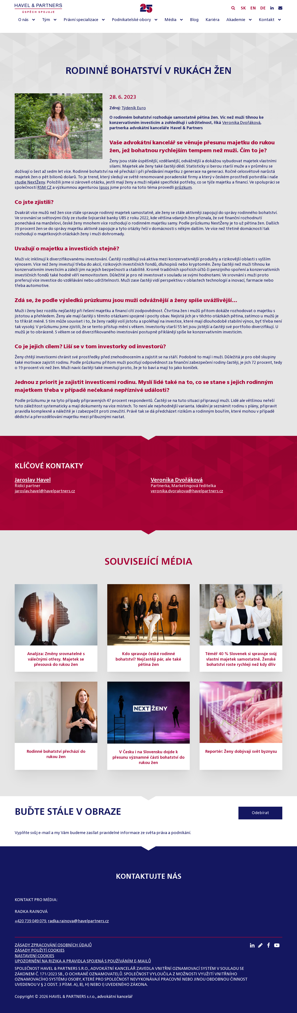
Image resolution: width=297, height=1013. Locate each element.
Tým (46, 20)
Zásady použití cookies (39, 951)
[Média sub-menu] (182, 20)
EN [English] (253, 8)
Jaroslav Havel (33, 480)
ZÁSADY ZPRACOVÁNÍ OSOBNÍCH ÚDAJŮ (53, 945)
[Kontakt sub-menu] (280, 20)
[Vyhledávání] (233, 8)
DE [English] (263, 8)
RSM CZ (44, 188)
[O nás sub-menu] (34, 20)
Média (170, 20)
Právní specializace (81, 20)
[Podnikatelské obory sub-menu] (156, 20)
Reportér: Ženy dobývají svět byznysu (241, 752)
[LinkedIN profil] (272, 8)
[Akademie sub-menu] (251, 20)
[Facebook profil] (270, 945)
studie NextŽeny (30, 182)
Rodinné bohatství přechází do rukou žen (56, 754)
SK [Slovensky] (243, 8)
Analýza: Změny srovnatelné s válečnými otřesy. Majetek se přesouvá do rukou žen (56, 659)
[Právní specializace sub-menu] (104, 20)
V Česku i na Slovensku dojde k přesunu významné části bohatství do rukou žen (148, 757)
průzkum (183, 188)
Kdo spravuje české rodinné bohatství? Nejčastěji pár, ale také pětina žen (148, 659)
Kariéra (212, 20)
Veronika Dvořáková (241, 123)
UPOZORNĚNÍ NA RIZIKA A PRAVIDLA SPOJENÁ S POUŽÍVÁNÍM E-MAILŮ (83, 961)
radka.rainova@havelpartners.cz (78, 921)
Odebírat (260, 813)
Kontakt (266, 20)
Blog (194, 20)
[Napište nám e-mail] (280, 8)
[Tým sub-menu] (56, 20)
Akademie (235, 20)
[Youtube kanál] (278, 945)
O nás (23, 20)
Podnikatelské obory (131, 20)
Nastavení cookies (34, 956)
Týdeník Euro (134, 108)
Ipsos (104, 188)
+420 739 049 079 (30, 921)
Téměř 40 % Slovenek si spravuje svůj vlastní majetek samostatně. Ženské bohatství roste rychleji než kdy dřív (241, 659)
